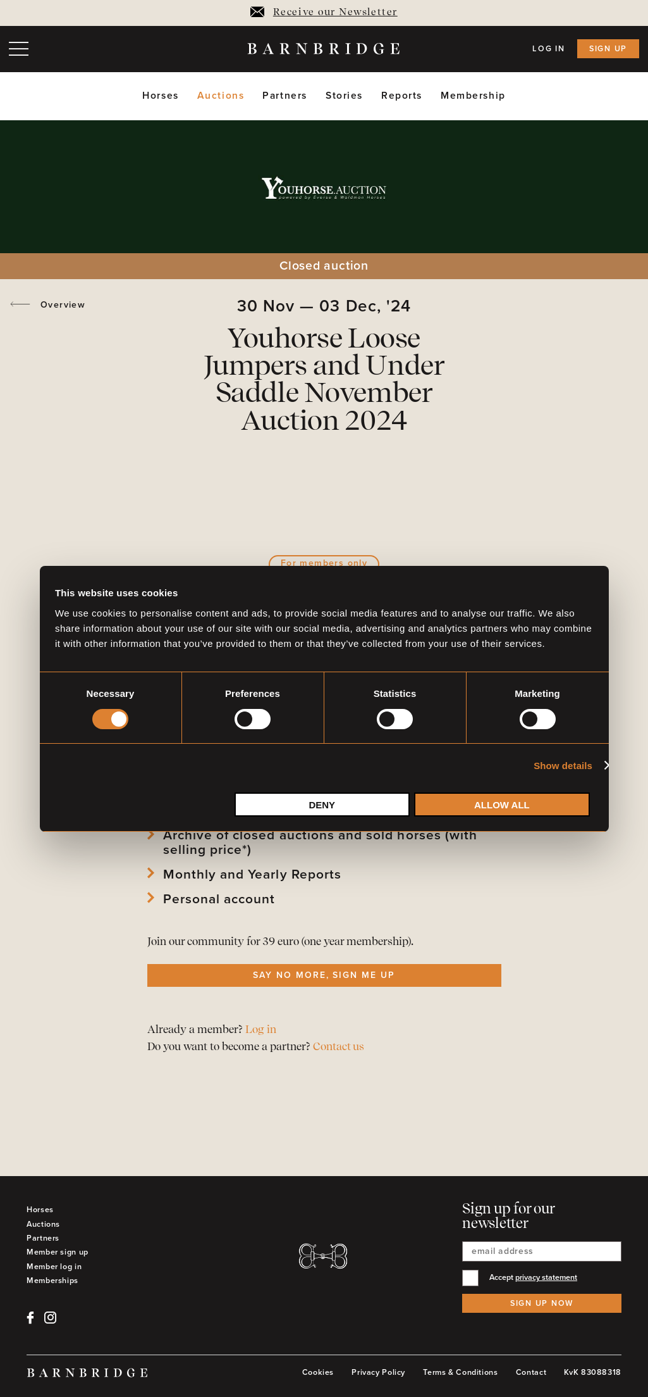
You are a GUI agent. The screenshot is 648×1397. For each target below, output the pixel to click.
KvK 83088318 (592, 1372)
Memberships (52, 1280)
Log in (548, 49)
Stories (344, 96)
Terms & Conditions (460, 1372)
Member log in (54, 1267)
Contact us (338, 1047)
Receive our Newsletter (323, 13)
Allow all (502, 804)
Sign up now (541, 1303)
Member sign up (58, 1252)
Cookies (318, 1372)
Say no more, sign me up (324, 975)
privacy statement (546, 1277)
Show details (563, 765)
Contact (531, 1372)
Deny (322, 804)
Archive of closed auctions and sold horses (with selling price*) (320, 842)
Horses (160, 96)
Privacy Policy (378, 1372)
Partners (284, 96)
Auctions (221, 96)
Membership (473, 96)
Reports (401, 96)
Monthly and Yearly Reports (252, 874)
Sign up (608, 49)
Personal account (219, 899)
